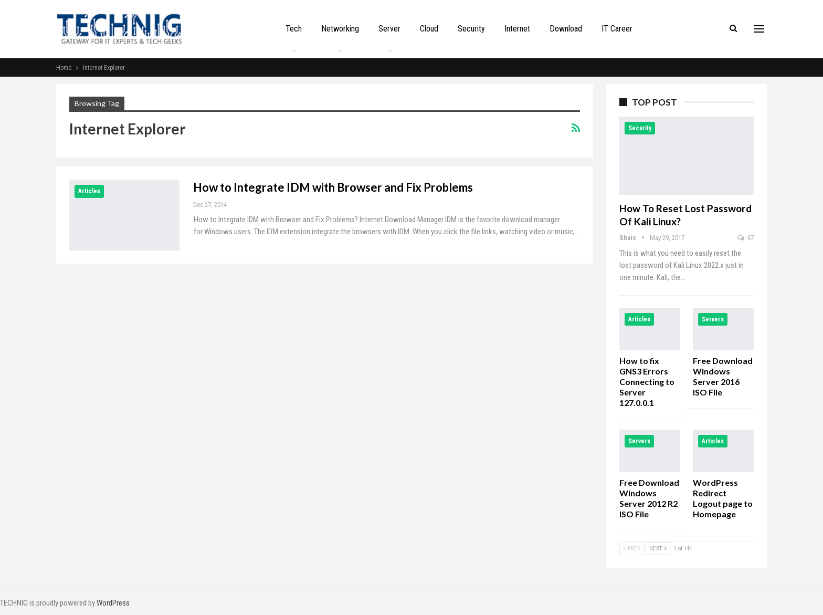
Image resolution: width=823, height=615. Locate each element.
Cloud (429, 29)
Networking (340, 29)
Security (471, 29)
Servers (713, 319)
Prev (631, 548)
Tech (294, 29)
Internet (517, 29)
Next (658, 548)
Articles (89, 191)
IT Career (617, 29)
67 (745, 238)
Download (566, 29)
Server (389, 29)
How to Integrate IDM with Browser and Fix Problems (333, 187)
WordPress (113, 603)
